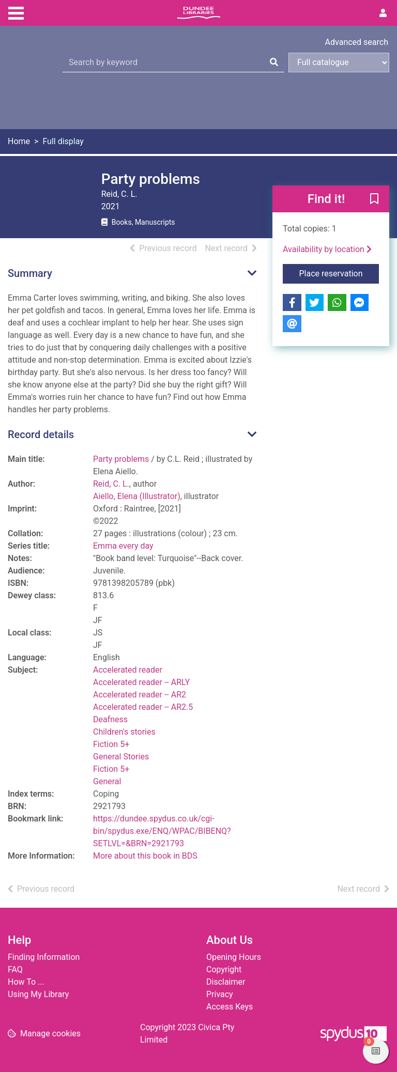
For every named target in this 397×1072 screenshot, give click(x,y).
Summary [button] (30, 273)
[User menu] (383, 13)
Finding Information (44, 957)
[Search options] (338, 62)
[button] (374, 199)
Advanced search (356, 42)
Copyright (223, 969)
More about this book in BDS (145, 856)
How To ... (26, 982)
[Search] (274, 62)
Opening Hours (233, 957)
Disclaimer (225, 982)
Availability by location (327, 249)
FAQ (15, 969)
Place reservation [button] (339, 272)
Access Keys (229, 1007)
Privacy (219, 994)
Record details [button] (41, 434)
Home (19, 141)
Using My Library (38, 994)
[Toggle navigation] (16, 12)
